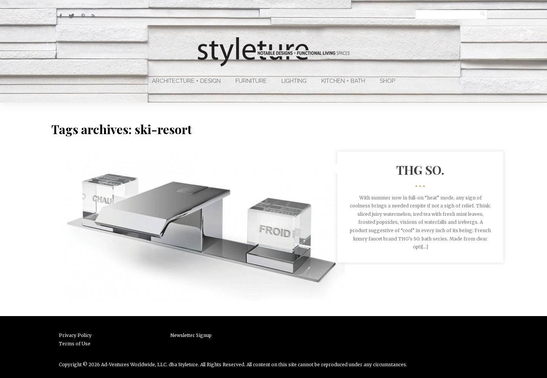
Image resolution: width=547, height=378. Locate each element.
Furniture (251, 80)
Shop (387, 80)
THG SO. (420, 169)
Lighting (294, 80)
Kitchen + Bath (343, 80)
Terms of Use (74, 343)
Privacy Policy (75, 335)
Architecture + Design (186, 80)
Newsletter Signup (191, 335)
